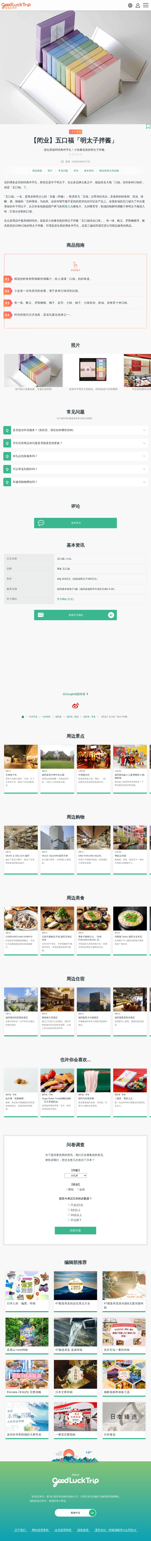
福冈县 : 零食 (89, 716)
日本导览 (33, 716)
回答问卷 (75, 1230)
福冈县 (58, 716)
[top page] (23, 716)
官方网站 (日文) (65, 599)
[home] (16, 6)
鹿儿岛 (69, 206)
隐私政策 (83, 1530)
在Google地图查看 (74, 694)
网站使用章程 (40, 1530)
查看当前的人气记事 (73, 1534)
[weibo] (75, 705)
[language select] (130, 5)
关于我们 (20, 1530)
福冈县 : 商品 (73, 716)
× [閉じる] (89, 1534)
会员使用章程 (63, 1530)
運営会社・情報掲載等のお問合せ (115, 1530)
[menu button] (146, 5)
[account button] (138, 5)
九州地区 (46, 716)
